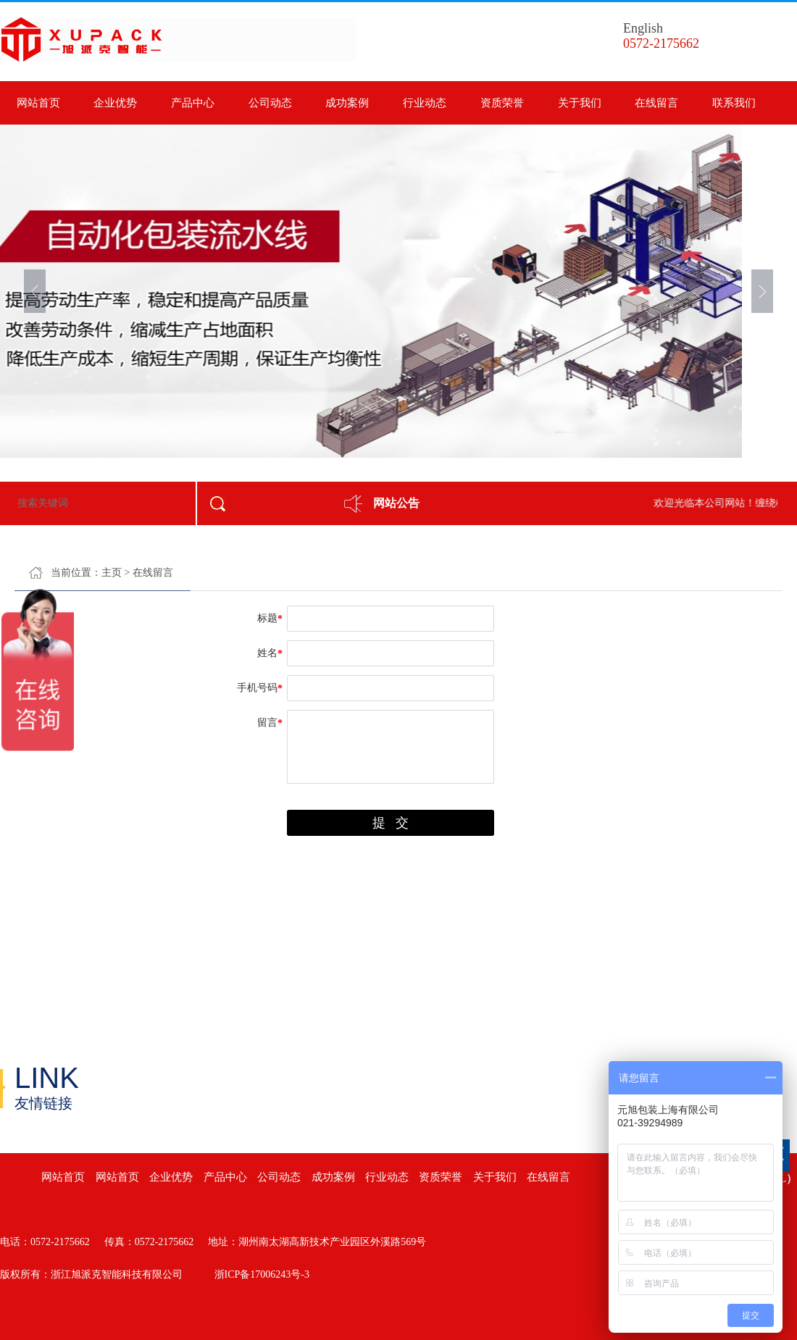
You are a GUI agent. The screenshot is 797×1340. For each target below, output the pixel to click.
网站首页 (38, 103)
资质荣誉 (502, 103)
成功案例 (347, 103)
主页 (111, 572)
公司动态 (270, 103)
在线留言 (656, 103)
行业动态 (424, 103)
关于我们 (579, 103)
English (643, 28)
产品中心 (192, 103)
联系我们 (734, 103)
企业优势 (115, 103)
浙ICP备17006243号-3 (261, 1274)
